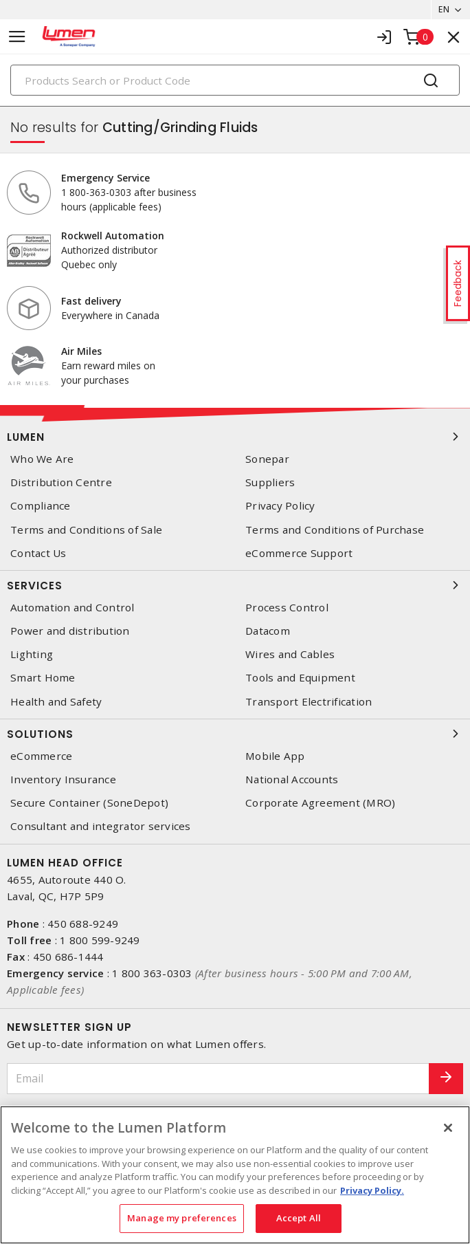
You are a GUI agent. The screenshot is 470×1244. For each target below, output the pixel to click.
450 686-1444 (68, 956)
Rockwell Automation (112, 235)
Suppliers (270, 482)
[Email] (218, 1078)
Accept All (298, 1218)
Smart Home (43, 677)
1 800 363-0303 (152, 973)
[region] (235, 1175)
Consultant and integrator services (100, 826)
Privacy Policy (280, 505)
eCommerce (41, 756)
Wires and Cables (290, 654)
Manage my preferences (181, 1218)
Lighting (31, 654)
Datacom (267, 630)
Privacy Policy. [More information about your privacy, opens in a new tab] (372, 1190)
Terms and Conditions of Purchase (334, 529)
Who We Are (42, 459)
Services (235, 585)
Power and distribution (70, 630)
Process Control (286, 607)
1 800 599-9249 (100, 940)
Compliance (40, 505)
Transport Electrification (308, 701)
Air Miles (81, 351)
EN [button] (443, 9)
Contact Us (38, 553)
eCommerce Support (298, 553)
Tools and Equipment (300, 677)
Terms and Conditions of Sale (86, 529)
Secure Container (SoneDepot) (89, 802)
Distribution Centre (61, 482)
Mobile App (275, 756)
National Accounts (291, 779)
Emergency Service (105, 177)
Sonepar (267, 459)
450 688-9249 (82, 923)
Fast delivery (91, 300)
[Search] (235, 80)
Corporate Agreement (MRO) (320, 802)
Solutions (235, 733)
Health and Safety (56, 701)
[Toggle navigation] (17, 36)
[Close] (448, 1128)
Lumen (235, 436)
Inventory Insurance (63, 779)
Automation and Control (72, 607)
